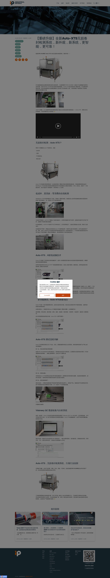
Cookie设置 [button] (47, 295)
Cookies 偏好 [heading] (55, 282)
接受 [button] (63, 295)
